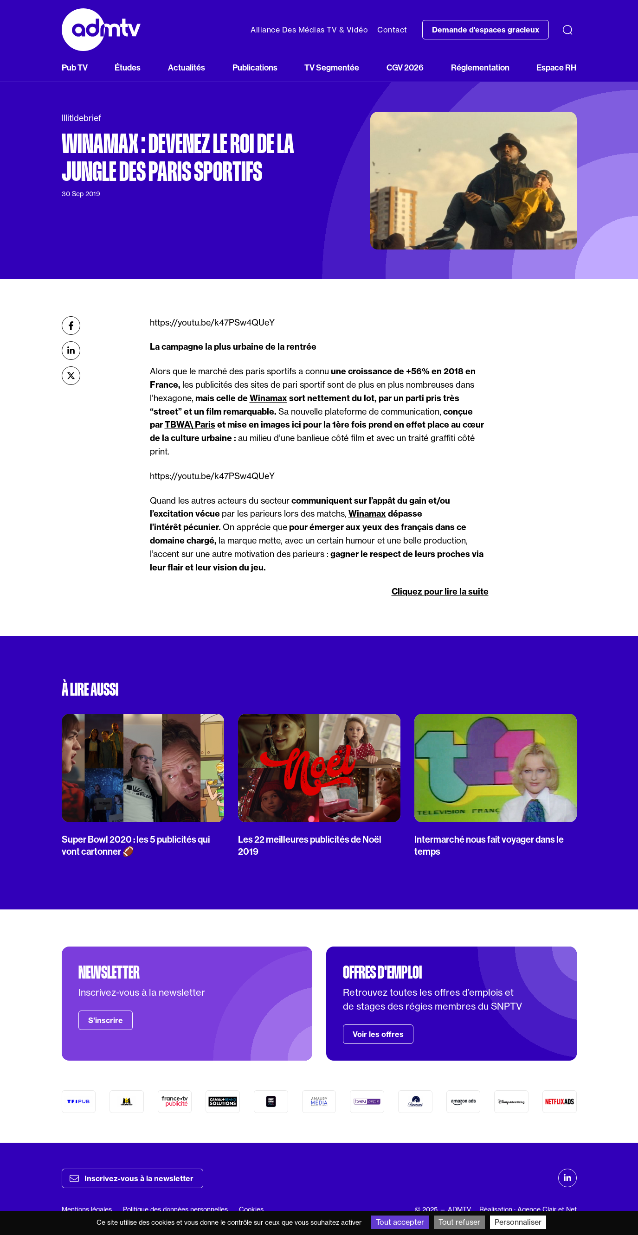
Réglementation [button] (480, 67)
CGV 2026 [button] (405, 67)
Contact (392, 29)
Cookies (251, 1209)
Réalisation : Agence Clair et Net (528, 1209)
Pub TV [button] (75, 67)
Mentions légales (87, 1209)
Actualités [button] (186, 67)
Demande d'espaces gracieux (485, 29)
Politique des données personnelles (175, 1209)
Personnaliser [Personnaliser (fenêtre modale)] (518, 1222)
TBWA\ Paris (190, 424)
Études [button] (128, 67)
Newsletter (109, 972)
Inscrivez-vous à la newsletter (131, 1178)
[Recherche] (567, 29)
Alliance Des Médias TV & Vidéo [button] (309, 29)
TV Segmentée (331, 67)
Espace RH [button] (556, 67)
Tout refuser (459, 1222)
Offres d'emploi (382, 972)
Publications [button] (254, 67)
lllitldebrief (81, 118)
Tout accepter (400, 1222)
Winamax (268, 398)
